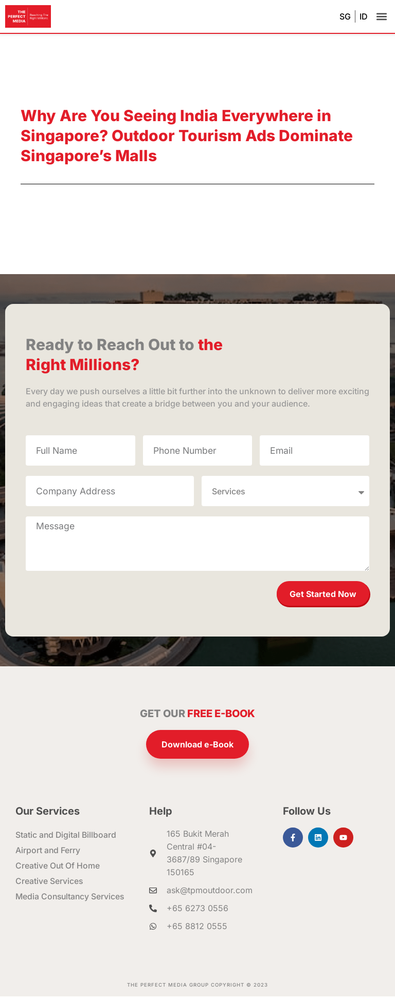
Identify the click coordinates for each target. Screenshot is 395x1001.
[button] (381, 16)
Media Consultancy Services (71, 901)
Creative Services (49, 886)
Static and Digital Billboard (66, 840)
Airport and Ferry (48, 855)
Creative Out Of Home (57, 870)
